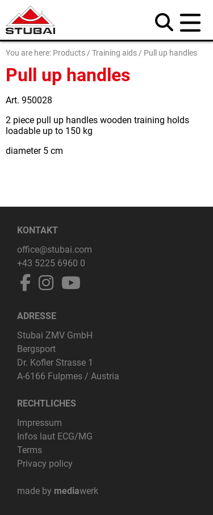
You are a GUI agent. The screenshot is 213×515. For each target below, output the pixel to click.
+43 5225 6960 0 (51, 263)
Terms (29, 450)
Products (69, 52)
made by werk (57, 490)
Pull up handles (170, 52)
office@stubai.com (54, 249)
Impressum (39, 422)
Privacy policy (45, 463)
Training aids (114, 52)
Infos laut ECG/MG (55, 436)
